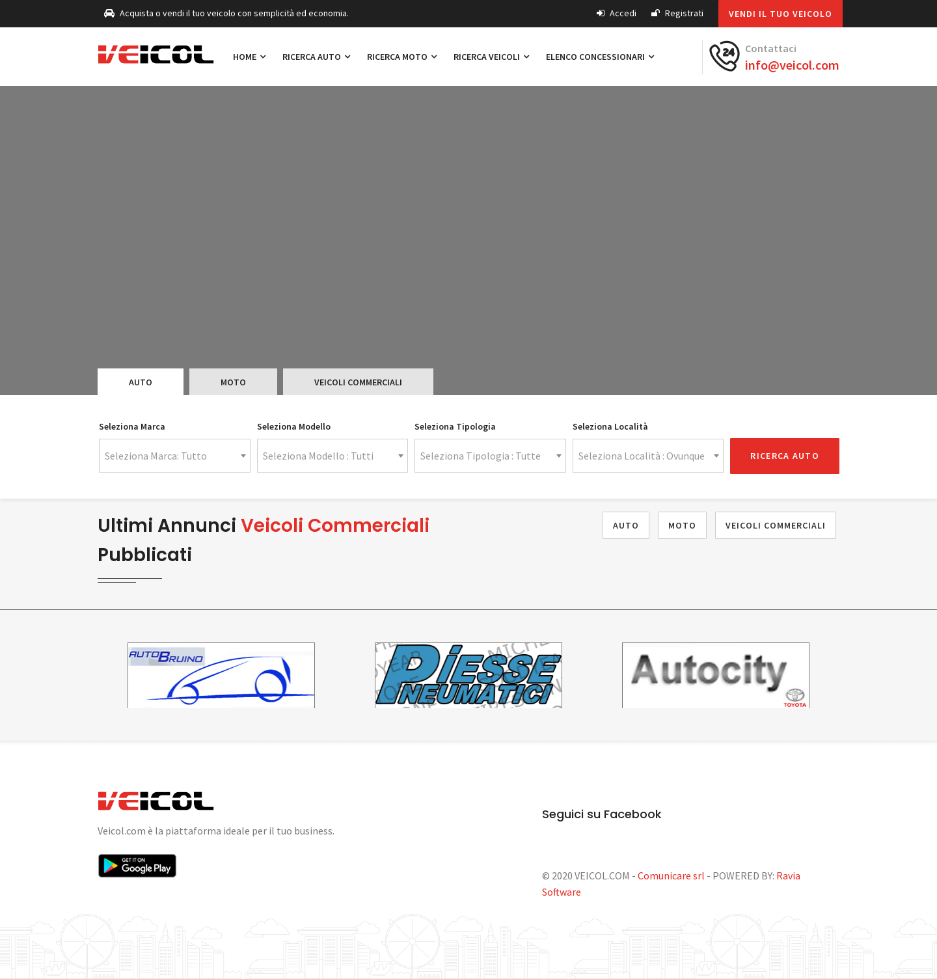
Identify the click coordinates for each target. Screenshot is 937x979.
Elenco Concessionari (600, 56)
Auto (140, 382)
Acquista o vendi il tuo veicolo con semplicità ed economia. (226, 13)
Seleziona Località (610, 426)
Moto (233, 382)
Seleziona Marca (132, 426)
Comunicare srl (671, 875)
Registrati (677, 13)
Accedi (616, 13)
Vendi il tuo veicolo (780, 14)
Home (249, 56)
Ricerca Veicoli (491, 56)
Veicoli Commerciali (358, 382)
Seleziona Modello (294, 426)
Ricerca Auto (316, 56)
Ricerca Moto (402, 56)
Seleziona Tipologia (455, 426)
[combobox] (175, 456)
